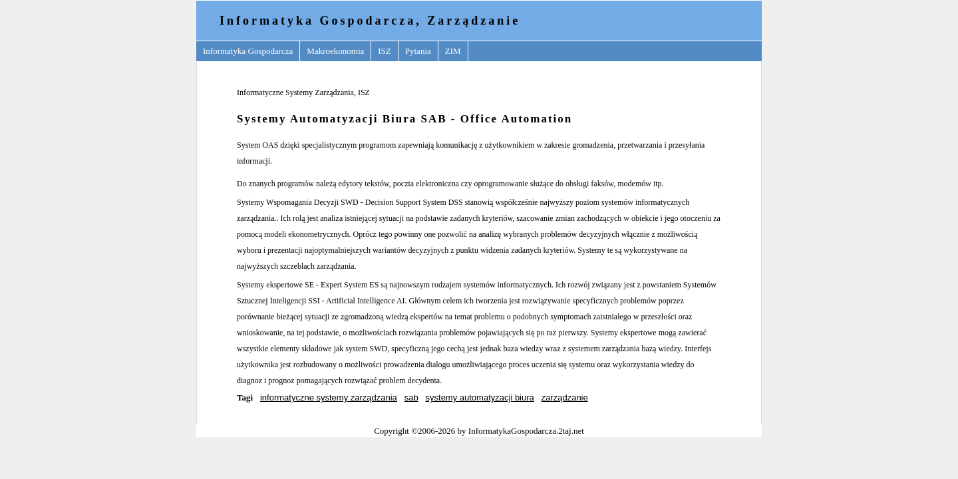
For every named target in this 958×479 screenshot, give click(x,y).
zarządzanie (565, 397)
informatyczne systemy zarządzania (328, 397)
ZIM (453, 51)
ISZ (384, 51)
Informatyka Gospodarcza (248, 51)
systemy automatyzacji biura (480, 397)
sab (411, 397)
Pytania (418, 51)
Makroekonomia (335, 51)
